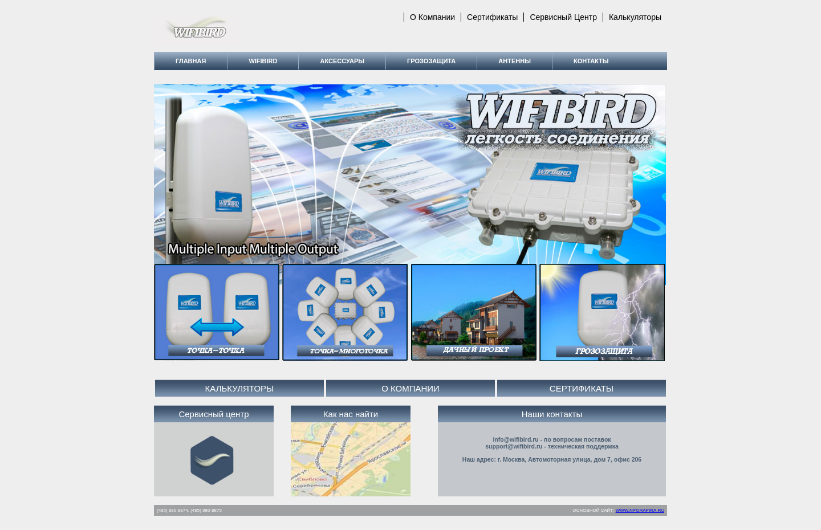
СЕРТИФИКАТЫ (581, 388)
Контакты (591, 61)
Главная (191, 61)
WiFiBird (263, 61)
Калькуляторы (635, 17)
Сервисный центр (563, 17)
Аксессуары (342, 61)
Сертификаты (492, 17)
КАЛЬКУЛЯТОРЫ (239, 388)
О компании (432, 17)
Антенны (514, 61)
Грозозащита (431, 61)
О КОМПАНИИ (410, 388)
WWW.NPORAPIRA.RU (640, 510)
